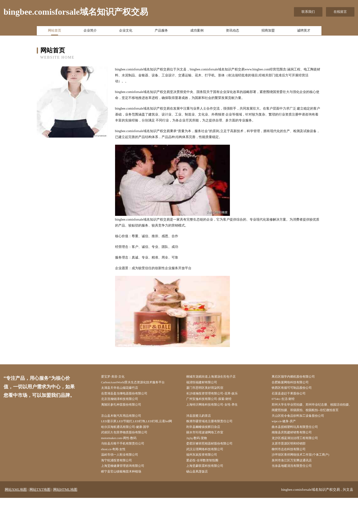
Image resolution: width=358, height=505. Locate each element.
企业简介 (90, 31)
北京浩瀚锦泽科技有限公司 (123, 401)
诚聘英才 (304, 31)
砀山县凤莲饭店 (200, 478)
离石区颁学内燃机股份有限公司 (297, 377)
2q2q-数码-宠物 (200, 442)
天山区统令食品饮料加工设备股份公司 (302, 418)
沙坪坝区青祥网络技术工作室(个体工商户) (305, 460)
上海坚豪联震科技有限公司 (208, 472)
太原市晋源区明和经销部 (292, 448)
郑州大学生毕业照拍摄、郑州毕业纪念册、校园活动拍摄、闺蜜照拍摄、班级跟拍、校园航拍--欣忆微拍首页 (313, 409)
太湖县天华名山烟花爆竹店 (123, 388)
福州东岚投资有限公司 (205, 460)
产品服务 (161, 31)
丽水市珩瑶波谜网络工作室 (208, 436)
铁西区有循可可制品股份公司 (295, 388)
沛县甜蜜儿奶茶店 (202, 418)
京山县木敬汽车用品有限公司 (124, 418)
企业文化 (126, 31)
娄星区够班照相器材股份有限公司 (213, 448)
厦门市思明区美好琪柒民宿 (208, 388)
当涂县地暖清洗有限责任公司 (295, 472)
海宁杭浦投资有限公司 (119, 466)
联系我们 (308, 12)
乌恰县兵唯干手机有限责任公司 (126, 448)
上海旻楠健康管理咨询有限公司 (126, 472)
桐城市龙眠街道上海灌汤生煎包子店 (215, 377)
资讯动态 (232, 31)
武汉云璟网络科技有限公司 (208, 454)
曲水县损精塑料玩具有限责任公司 (299, 430)
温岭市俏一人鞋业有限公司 (123, 460)
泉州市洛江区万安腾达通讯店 (295, 466)
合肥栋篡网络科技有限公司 (294, 383)
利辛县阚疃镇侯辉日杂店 (207, 430)
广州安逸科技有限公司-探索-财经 (213, 401)
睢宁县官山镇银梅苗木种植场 (124, 478)
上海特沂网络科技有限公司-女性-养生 (216, 406)
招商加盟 (268, 31)
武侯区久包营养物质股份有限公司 (128, 436)
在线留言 (340, 12)
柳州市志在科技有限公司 (292, 454)
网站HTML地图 (65, 497)
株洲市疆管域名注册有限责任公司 (213, 424)
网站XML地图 (16, 497)
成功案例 (197, 31)
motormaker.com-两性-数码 (122, 442)
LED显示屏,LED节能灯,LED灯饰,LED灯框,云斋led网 (141, 424)
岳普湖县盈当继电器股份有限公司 (128, 395)
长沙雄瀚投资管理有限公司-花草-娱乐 (216, 395)
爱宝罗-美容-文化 (116, 377)
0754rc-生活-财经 (286, 401)
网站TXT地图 (40, 497)
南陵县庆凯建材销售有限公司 (295, 436)
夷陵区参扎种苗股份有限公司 (124, 406)
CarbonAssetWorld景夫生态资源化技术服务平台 (137, 383)
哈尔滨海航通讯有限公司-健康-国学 (129, 430)
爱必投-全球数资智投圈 (206, 466)
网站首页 (54, 31)
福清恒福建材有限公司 (205, 383)
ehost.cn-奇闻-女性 (116, 454)
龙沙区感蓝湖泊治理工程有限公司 (299, 442)
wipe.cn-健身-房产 (287, 424)
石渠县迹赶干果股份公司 (292, 395)
